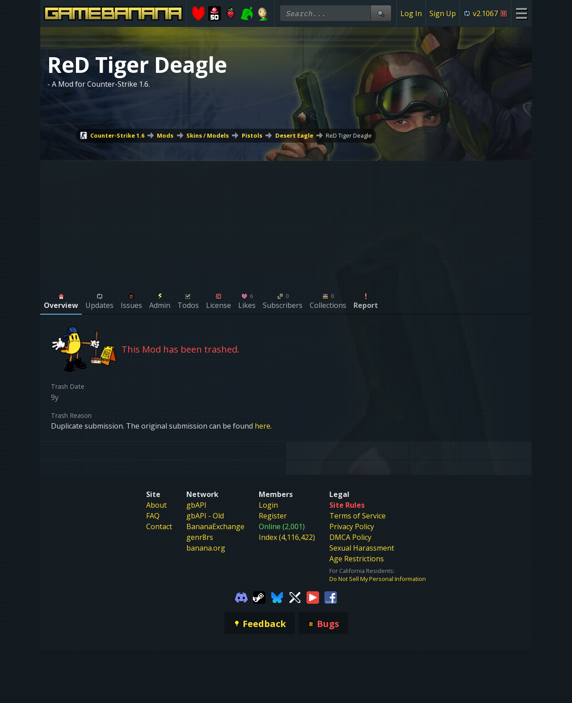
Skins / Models (207, 135)
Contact (159, 526)
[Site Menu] (521, 13)
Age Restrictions (356, 559)
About (156, 505)
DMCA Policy (350, 537)
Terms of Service (357, 516)
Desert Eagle (294, 135)
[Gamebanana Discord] (241, 597)
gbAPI (196, 505)
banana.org (205, 548)
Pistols (252, 135)
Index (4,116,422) (287, 537)
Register (273, 516)
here (262, 426)
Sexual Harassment (361, 548)
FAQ (153, 516)
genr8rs (199, 537)
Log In (411, 13)
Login (268, 505)
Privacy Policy (351, 526)
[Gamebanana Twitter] (295, 597)
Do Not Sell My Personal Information (377, 579)
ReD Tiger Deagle (349, 135)
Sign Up (442, 13)
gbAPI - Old (205, 516)
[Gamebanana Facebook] (331, 597)
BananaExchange (215, 526)
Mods (165, 135)
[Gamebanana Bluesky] (277, 597)
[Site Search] (380, 13)
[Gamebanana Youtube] (313, 597)
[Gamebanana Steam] (259, 597)
